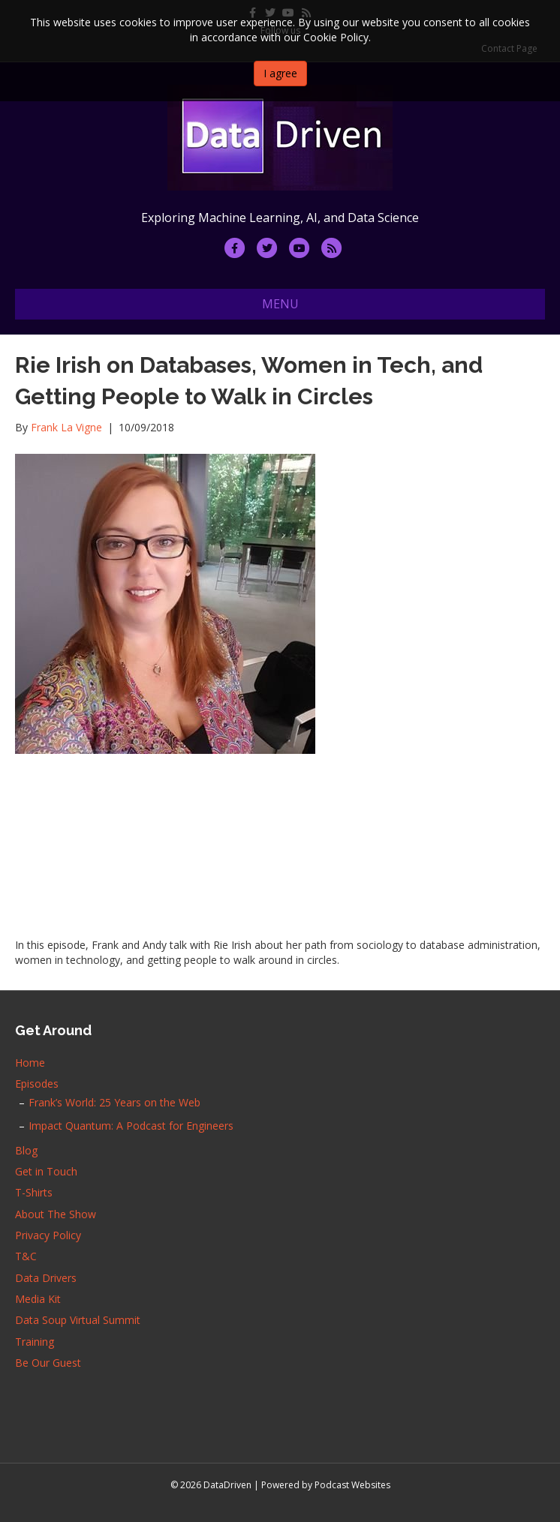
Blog (26, 1150)
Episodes (37, 1083)
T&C (26, 1256)
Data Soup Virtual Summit (77, 1320)
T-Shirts (34, 1192)
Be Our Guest (48, 1362)
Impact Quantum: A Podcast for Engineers (131, 1125)
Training (34, 1341)
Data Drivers (46, 1278)
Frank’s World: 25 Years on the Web (114, 1102)
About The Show (55, 1214)
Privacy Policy (48, 1235)
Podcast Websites (352, 1484)
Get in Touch (46, 1171)
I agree (280, 73)
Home (30, 1062)
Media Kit (38, 1299)
